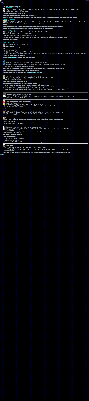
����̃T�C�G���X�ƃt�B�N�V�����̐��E (35, 72)
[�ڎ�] (2, 154)
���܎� (10, 44)
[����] (4, 154)
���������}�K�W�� (12, 57)
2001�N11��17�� (12, 62)
